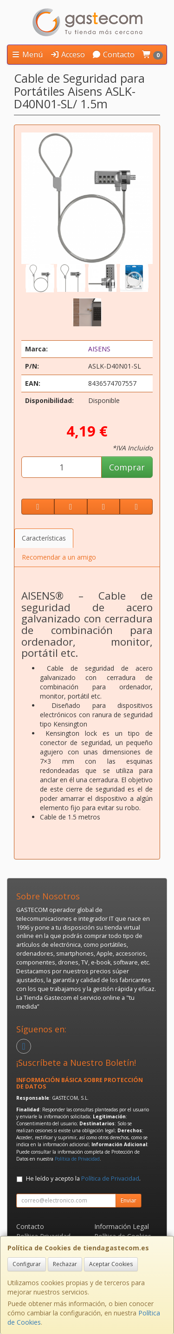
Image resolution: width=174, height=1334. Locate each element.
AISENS (99, 348)
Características (44, 538)
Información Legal (121, 1226)
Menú (27, 54)
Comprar (127, 467)
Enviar (128, 1200)
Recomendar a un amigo (59, 557)
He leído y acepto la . (83, 1178)
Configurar (27, 1264)
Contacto (113, 54)
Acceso (67, 54)
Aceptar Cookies (111, 1264)
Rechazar (65, 1264)
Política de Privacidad (77, 1159)
